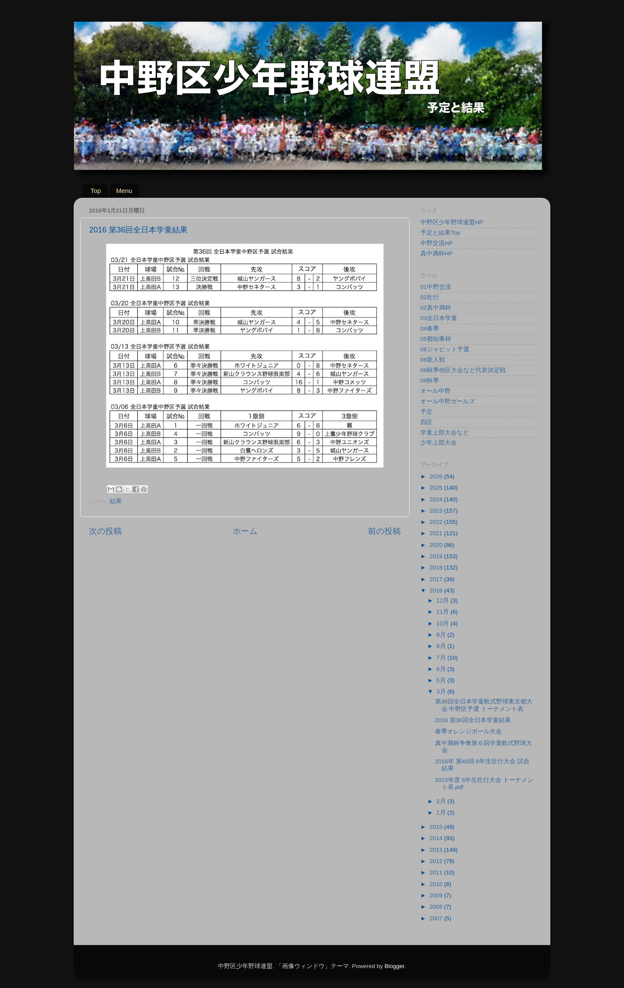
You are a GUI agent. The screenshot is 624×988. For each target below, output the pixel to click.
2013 (436, 850)
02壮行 (429, 297)
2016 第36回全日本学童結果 (473, 720)
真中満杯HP (436, 253)
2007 (436, 918)
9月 (441, 634)
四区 (426, 422)
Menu (124, 190)
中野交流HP (436, 243)
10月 (443, 623)
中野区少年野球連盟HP (451, 222)
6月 (441, 669)
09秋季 (429, 380)
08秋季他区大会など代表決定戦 (463, 370)
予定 (426, 412)
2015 (436, 827)
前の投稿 (384, 531)
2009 (436, 895)
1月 (441, 812)
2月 (441, 801)
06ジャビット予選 (444, 349)
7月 (441, 657)
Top (96, 190)
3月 (441, 691)
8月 (441, 646)
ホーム (245, 531)
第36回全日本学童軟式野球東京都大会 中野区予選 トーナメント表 (484, 705)
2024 (436, 499)
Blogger (394, 966)
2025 (436, 487)
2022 (436, 522)
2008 (436, 906)
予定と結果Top (440, 232)
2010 (436, 884)
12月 (443, 600)
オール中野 (435, 391)
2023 (436, 510)
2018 (436, 567)
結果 (116, 501)
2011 (436, 872)
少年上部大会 (438, 442)
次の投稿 (105, 531)
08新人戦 (432, 360)
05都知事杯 (435, 339)
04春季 (429, 328)
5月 (441, 680)
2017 (436, 579)
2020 (436, 545)
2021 (436, 533)
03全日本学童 (438, 318)
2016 (436, 590)
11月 (443, 612)
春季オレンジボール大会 (468, 731)
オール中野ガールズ (447, 401)
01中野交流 (435, 287)
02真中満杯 (435, 307)
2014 (436, 838)
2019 (436, 556)
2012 (436, 861)
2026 (436, 476)
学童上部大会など (444, 432)
